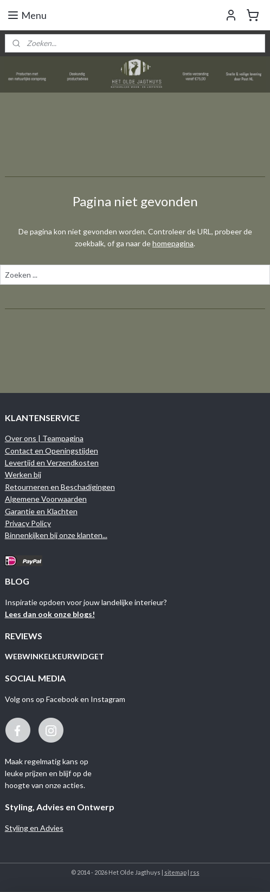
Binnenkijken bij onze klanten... (56, 535)
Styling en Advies (34, 827)
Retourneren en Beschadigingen (60, 486)
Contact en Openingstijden (51, 450)
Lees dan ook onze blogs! (50, 614)
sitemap (175, 872)
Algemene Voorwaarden (46, 498)
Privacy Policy (28, 523)
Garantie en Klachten (41, 511)
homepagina (173, 243)
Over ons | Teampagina (44, 438)
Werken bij (23, 474)
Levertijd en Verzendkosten (52, 462)
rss (195, 872)
